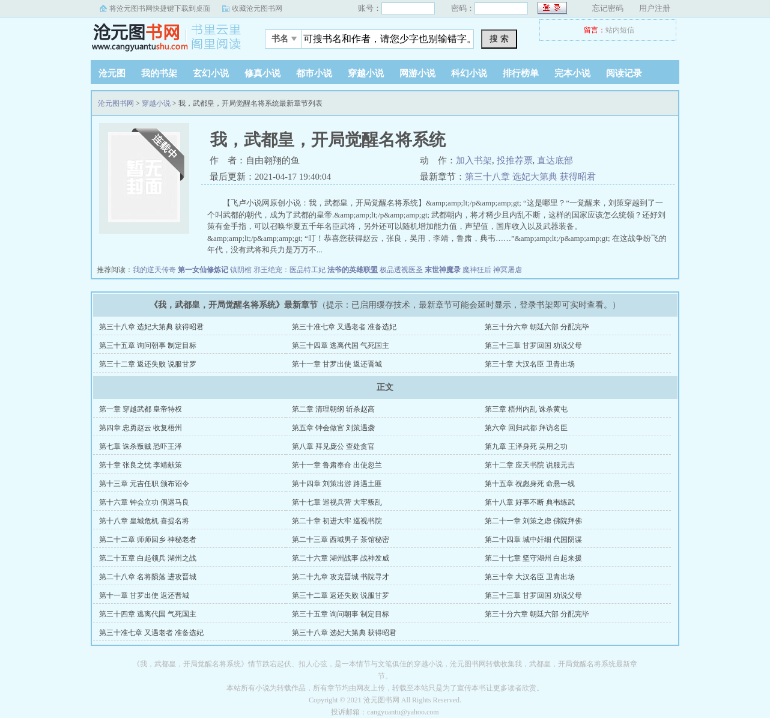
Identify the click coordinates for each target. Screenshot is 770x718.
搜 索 (499, 38)
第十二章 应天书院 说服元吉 (530, 465)
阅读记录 (624, 73)
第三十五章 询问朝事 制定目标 (147, 345)
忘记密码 (607, 8)
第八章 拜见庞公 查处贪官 (333, 446)
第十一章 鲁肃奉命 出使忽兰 (337, 465)
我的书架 (159, 73)
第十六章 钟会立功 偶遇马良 (144, 502)
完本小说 (572, 73)
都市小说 (314, 73)
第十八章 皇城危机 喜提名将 (144, 521)
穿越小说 (366, 73)
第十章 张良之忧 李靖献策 (140, 465)
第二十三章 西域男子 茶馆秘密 (340, 539)
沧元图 (112, 73)
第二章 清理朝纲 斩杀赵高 (333, 409)
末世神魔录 (443, 270)
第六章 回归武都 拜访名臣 (526, 428)
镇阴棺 (241, 270)
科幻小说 (469, 73)
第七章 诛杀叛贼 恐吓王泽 (140, 446)
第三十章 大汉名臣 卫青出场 (530, 364)
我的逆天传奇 (154, 270)
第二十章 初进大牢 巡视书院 (337, 521)
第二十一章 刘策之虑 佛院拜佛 (533, 521)
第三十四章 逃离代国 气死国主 (340, 345)
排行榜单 (521, 73)
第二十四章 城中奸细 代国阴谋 (533, 539)
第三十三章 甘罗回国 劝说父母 (533, 345)
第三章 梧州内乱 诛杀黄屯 (526, 409)
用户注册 (654, 8)
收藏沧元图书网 (257, 8)
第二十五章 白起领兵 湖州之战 (147, 558)
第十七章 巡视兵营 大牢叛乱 (337, 502)
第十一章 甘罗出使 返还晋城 (337, 364)
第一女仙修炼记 (203, 270)
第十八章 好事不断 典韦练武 (530, 502)
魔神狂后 (476, 270)
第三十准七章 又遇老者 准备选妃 (344, 327)
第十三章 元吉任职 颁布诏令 (144, 483)
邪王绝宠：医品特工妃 (289, 270)
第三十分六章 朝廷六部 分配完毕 (537, 327)
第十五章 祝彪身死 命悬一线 (530, 483)
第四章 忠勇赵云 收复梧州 (140, 428)
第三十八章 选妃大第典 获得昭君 (530, 176)
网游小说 (417, 73)
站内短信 (619, 30)
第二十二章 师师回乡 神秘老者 (147, 539)
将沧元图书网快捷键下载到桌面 (159, 8)
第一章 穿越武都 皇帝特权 (140, 409)
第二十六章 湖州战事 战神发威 (340, 558)
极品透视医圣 (401, 270)
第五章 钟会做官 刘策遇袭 (333, 428)
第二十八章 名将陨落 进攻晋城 (147, 577)
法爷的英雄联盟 (352, 270)
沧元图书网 (166, 35)
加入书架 (474, 160)
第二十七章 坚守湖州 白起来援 (533, 558)
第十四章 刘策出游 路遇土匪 (337, 483)
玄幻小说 (211, 73)
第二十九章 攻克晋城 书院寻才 (340, 577)
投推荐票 (515, 160)
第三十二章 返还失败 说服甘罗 (147, 364)
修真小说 (262, 73)
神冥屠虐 (507, 270)
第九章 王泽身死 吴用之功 (526, 446)
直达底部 (555, 160)
